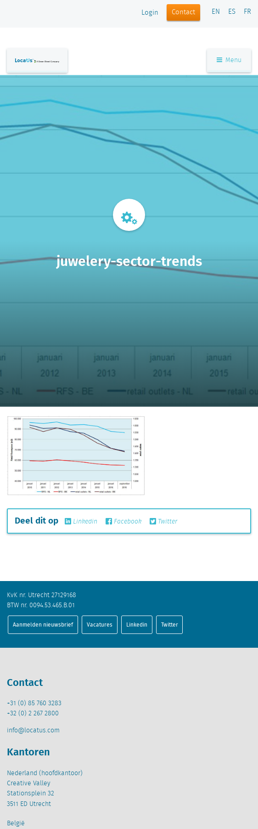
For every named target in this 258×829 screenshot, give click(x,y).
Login (149, 13)
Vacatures (99, 624)
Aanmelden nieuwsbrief (43, 624)
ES (232, 12)
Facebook (123, 522)
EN (216, 12)
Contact (183, 12)
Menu (229, 60)
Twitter (163, 522)
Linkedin (81, 522)
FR (247, 12)
